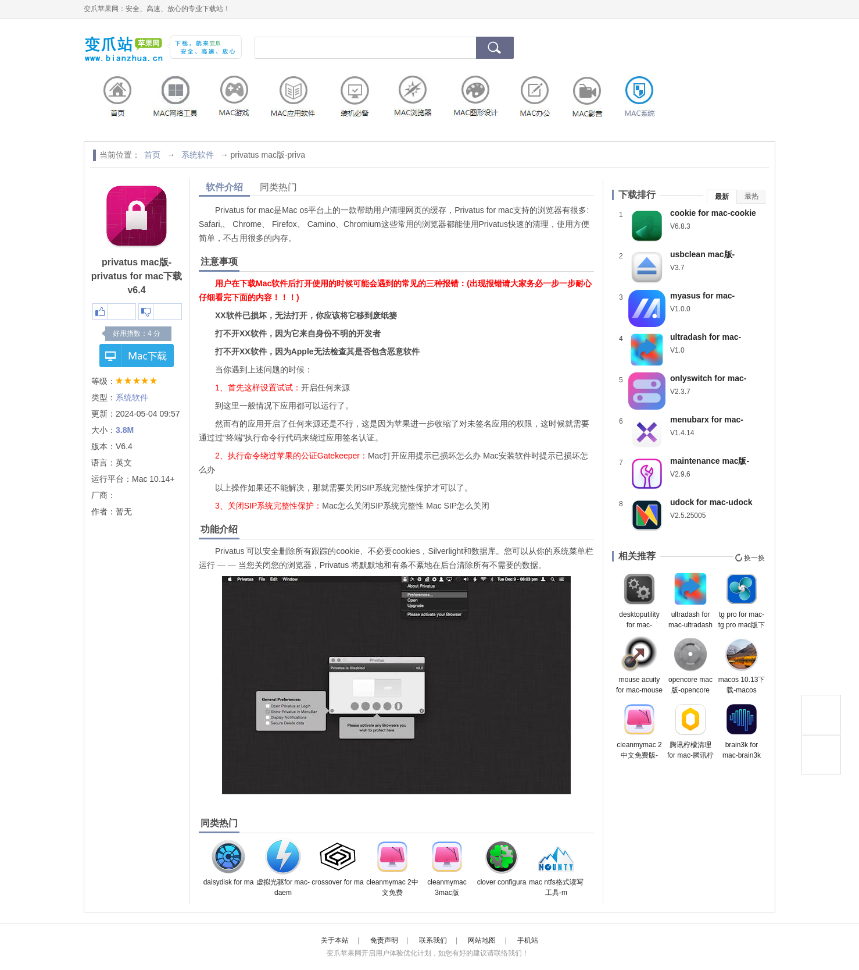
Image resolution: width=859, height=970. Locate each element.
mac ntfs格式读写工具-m (556, 867)
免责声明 (384, 940)
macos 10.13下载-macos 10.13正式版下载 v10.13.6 (741, 665)
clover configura (502, 862)
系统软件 (197, 154)
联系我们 (433, 940)
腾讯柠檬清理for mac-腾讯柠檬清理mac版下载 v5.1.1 (690, 730)
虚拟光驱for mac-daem (283, 867)
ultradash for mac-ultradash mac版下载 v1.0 (690, 600)
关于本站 (335, 940)
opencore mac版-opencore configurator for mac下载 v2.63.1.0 (690, 665)
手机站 (527, 940)
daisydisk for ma (228, 862)
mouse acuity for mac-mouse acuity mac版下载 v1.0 (639, 665)
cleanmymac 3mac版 (446, 867)
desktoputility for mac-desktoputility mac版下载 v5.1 (639, 600)
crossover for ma (337, 862)
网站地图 (482, 940)
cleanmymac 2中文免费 (392, 867)
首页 (152, 154)
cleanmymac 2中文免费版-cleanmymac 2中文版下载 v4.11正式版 (639, 730)
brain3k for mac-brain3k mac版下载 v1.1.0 (741, 730)
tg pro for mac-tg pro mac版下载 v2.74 (741, 600)
